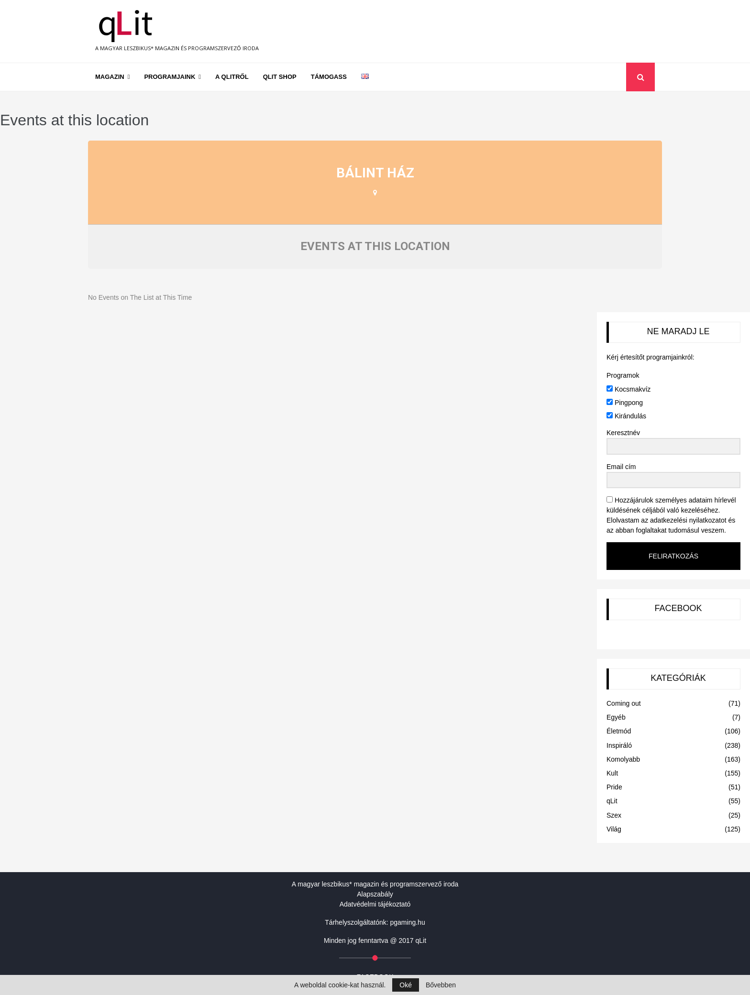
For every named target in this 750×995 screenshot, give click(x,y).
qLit (612, 801)
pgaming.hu (407, 922)
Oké (405, 985)
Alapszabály (375, 894)
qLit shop (280, 76)
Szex (614, 815)
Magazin (109, 76)
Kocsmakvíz (629, 389)
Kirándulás (626, 416)
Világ (614, 829)
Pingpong (625, 402)
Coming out (624, 703)
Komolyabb (623, 759)
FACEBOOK (678, 608)
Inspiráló (619, 745)
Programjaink (169, 76)
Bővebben (441, 985)
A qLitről (232, 76)
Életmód (619, 731)
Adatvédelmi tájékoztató (375, 904)
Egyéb (616, 717)
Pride (614, 787)
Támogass (329, 76)
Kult (612, 773)
